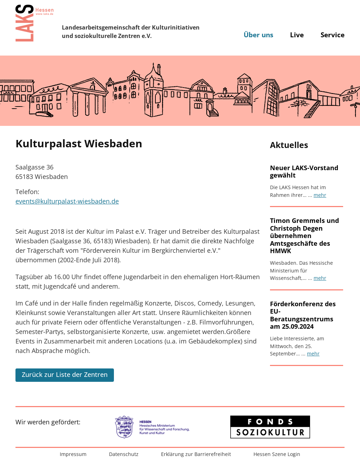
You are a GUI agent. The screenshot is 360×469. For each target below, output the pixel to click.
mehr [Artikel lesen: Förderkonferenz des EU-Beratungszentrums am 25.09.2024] (313, 353)
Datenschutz (124, 454)
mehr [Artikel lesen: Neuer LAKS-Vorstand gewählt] (320, 195)
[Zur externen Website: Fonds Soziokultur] (270, 427)
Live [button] (297, 34)
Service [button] (333, 34)
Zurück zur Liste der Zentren (65, 374)
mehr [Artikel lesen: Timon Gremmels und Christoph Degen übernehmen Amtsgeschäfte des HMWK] (320, 278)
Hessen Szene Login (276, 454)
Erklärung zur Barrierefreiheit (196, 454)
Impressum (73, 454)
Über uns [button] (258, 34)
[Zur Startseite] (34, 23)
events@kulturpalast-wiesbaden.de (67, 201)
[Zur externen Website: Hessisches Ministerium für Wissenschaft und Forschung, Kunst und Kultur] (155, 427)
